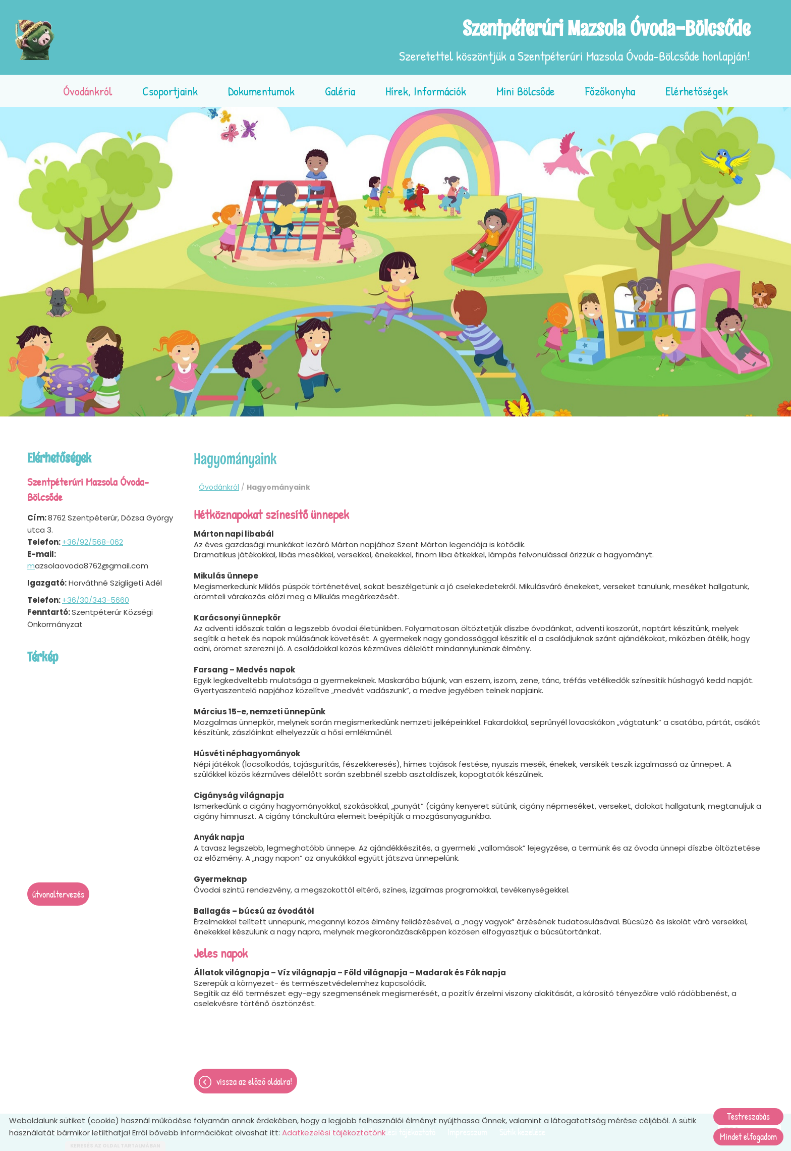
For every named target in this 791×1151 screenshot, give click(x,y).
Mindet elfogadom (748, 1136)
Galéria (340, 91)
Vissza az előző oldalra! (254, 1081)
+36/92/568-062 (92, 542)
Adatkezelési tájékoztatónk (333, 1132)
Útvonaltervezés (58, 894)
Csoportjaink (170, 91)
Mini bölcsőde (525, 91)
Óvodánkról (87, 91)
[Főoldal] (35, 40)
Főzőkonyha (610, 91)
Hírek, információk (425, 91)
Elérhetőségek (696, 91)
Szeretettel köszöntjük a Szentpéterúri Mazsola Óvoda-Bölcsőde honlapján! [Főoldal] (574, 40)
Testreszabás (748, 1116)
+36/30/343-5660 (95, 600)
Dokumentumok (261, 91)
